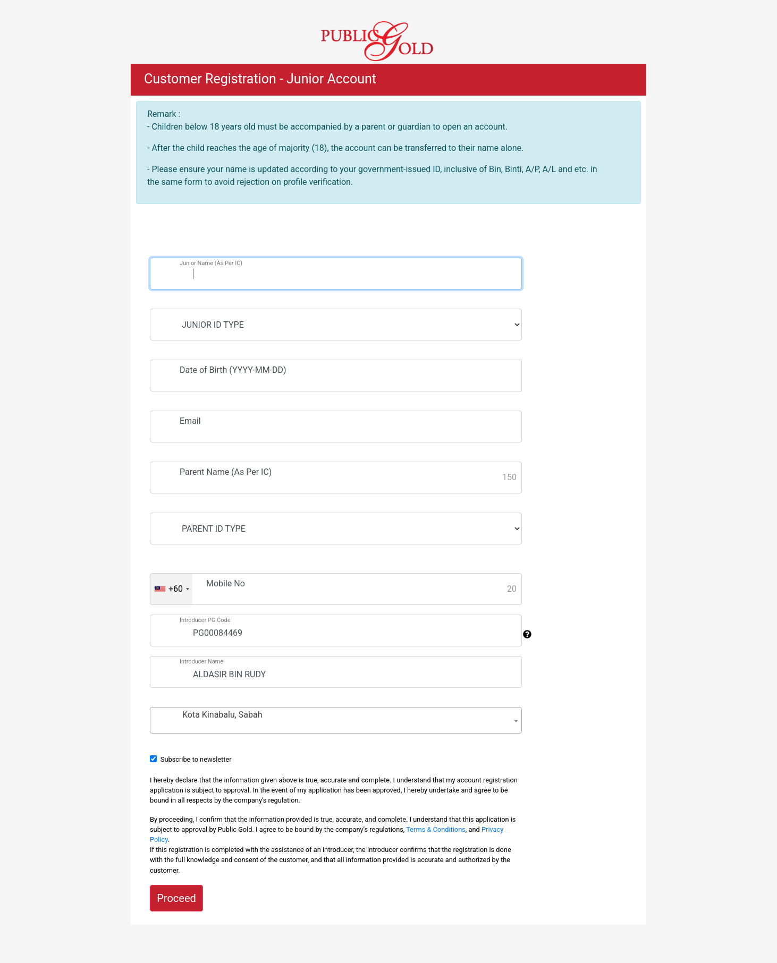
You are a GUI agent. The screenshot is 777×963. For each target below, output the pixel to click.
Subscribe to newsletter (196, 759)
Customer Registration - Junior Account (260, 79)
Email (190, 421)
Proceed (176, 898)
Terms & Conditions (436, 829)
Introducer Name (201, 661)
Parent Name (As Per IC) (226, 472)
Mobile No (225, 583)
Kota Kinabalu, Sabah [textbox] (222, 715)
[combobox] (171, 589)
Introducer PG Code (205, 620)
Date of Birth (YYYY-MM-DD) (233, 370)
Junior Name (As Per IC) (211, 263)
